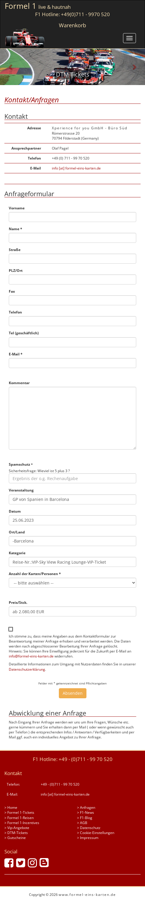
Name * (15, 228)
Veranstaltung (21, 490)
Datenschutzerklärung (27, 669)
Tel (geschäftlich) (24, 332)
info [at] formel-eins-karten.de (76, 168)
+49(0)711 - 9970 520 (85, 14)
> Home (10, 807)
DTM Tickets (72, 74)
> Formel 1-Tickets (19, 812)
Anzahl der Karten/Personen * (35, 573)
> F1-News (85, 812)
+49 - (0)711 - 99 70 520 (85, 759)
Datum (15, 511)
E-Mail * (16, 354)
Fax (12, 291)
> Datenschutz (88, 827)
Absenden (73, 693)
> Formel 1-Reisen (19, 817)
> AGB (82, 822)
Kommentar (19, 382)
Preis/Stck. (18, 602)
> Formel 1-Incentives (21, 822)
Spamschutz (21, 464)
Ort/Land (17, 532)
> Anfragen (86, 807)
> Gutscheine (15, 837)
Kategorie (17, 552)
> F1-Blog (84, 817)
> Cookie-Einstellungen (95, 832)
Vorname (17, 208)
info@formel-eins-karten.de (31, 656)
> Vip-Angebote (16, 827)
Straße (15, 249)
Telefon (15, 312)
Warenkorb (72, 25)
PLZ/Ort (16, 270)
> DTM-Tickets (16, 832)
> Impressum (87, 837)
